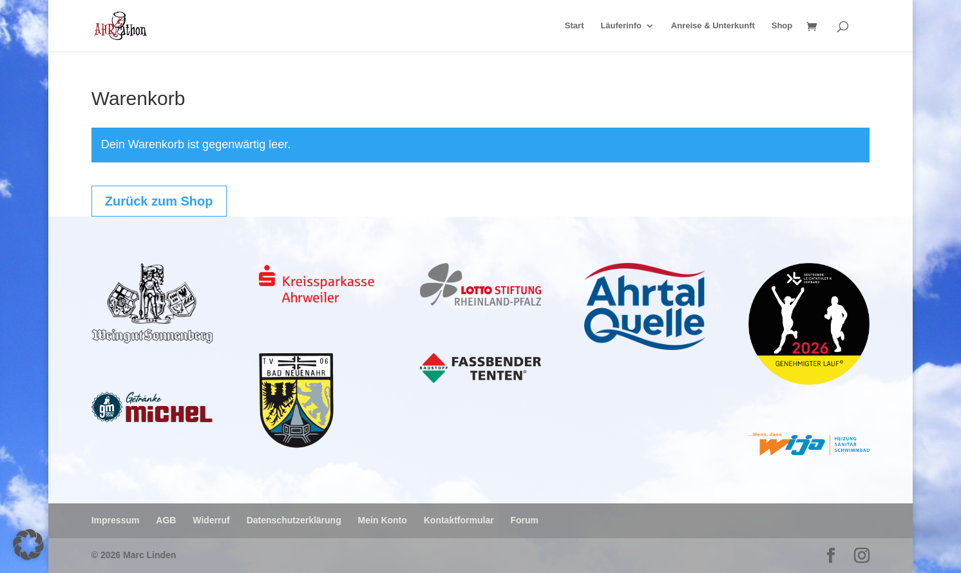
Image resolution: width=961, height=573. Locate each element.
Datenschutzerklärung (294, 520)
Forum (525, 520)
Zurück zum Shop (159, 201)
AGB (166, 520)
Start (574, 25)
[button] (28, 544)
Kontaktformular (459, 520)
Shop (782, 25)
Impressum (115, 520)
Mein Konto (382, 520)
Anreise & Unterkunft (713, 25)
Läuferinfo (621, 25)
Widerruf (211, 520)
